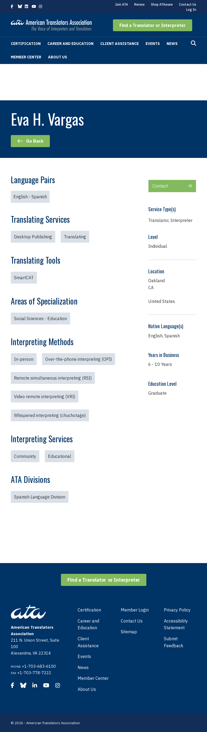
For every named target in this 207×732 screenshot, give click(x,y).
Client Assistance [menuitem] (88, 642)
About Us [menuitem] (87, 689)
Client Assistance (119, 43)
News (172, 43)
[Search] (193, 43)
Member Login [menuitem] (135, 610)
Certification (26, 43)
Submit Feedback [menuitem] (173, 642)
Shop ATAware (162, 4)
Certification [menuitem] (89, 610)
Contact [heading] (160, 186)
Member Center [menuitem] (93, 678)
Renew (139, 4)
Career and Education (70, 43)
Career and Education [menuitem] (88, 624)
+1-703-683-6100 (39, 666)
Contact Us (187, 4)
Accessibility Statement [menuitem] (176, 624)
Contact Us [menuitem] (132, 621)
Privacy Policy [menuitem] (177, 610)
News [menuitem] (83, 667)
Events (153, 43)
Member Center (26, 57)
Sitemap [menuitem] (129, 631)
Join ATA (121, 4)
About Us (57, 57)
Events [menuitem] (84, 656)
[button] (152, 25)
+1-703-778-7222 (34, 672)
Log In (191, 10)
